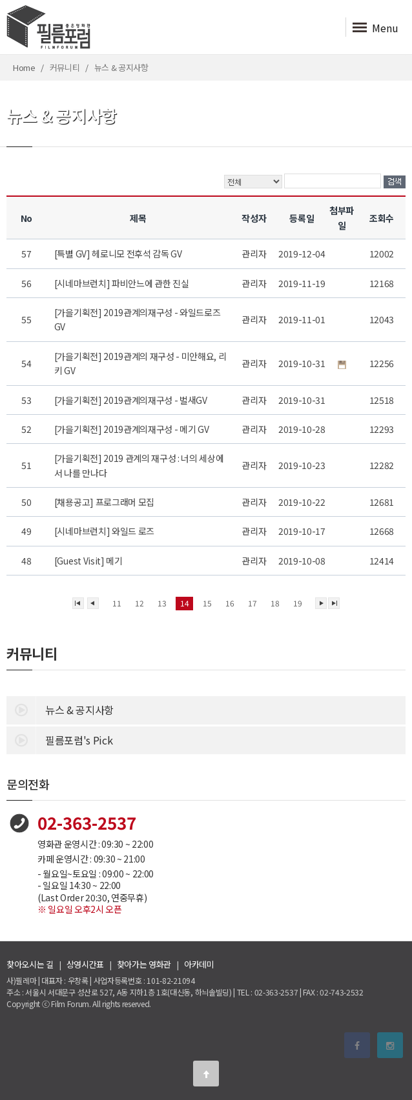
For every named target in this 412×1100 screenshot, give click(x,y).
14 (184, 602)
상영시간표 (85, 964)
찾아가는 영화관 (144, 964)
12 (139, 602)
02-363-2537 (86, 822)
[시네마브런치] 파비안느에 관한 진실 (122, 283)
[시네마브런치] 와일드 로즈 (105, 531)
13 (162, 602)
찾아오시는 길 (30, 964)
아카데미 (199, 964)
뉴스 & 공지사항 (60, 709)
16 (229, 602)
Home (24, 67)
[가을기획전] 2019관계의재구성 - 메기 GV (132, 429)
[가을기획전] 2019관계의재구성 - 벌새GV (131, 400)
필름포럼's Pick (59, 739)
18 (275, 602)
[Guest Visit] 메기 (89, 560)
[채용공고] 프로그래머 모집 (105, 501)
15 (207, 602)
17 (252, 602)
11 (116, 602)
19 (297, 602)
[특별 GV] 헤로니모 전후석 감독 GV (119, 253)
